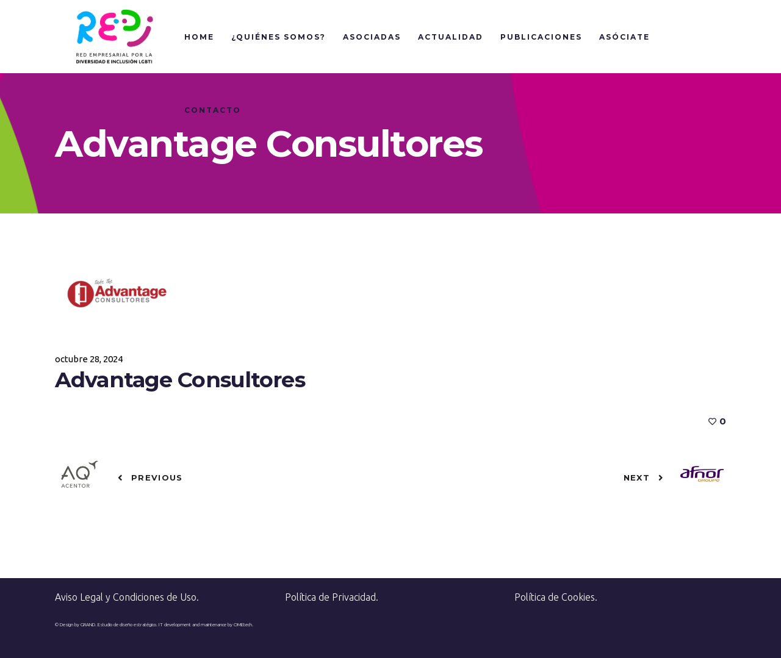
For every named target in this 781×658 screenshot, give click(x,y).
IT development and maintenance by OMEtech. (206, 625)
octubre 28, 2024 (89, 359)
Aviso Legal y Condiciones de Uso (125, 597)
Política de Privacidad (330, 597)
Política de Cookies (554, 597)
